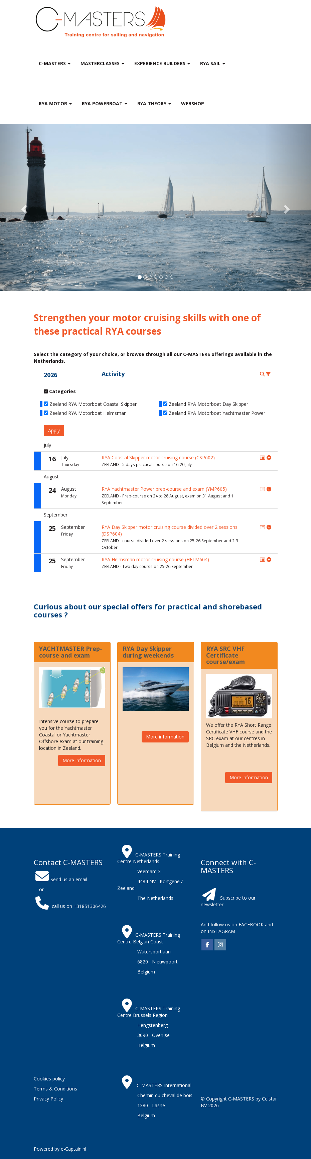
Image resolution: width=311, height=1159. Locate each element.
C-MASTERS (54, 63)
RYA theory (154, 103)
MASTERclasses (102, 63)
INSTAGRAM (221, 931)
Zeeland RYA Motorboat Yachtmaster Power (217, 413)
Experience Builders (162, 63)
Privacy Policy (48, 1098)
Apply (54, 430)
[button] (23, 207)
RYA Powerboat (104, 103)
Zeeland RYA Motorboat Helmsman (88, 413)
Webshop (192, 103)
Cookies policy (49, 1078)
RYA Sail (212, 63)
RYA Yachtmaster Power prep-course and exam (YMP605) (164, 489)
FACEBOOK (250, 924)
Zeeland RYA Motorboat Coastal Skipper (93, 404)
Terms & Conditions (55, 1088)
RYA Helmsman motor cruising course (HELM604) (155, 559)
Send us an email (60, 879)
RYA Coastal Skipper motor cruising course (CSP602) (158, 457)
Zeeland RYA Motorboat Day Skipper (208, 404)
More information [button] (81, 760)
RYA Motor (55, 103)
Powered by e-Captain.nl (60, 1149)
